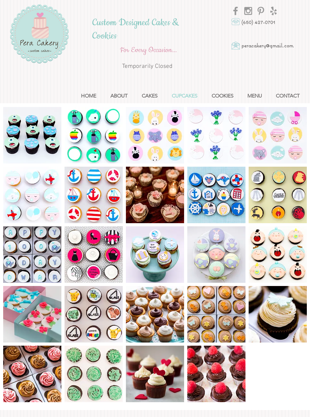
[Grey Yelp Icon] (273, 10)
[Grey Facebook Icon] (235, 10)
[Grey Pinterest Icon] (260, 10)
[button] (32, 135)
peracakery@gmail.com (267, 45)
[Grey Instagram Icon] (248, 10)
